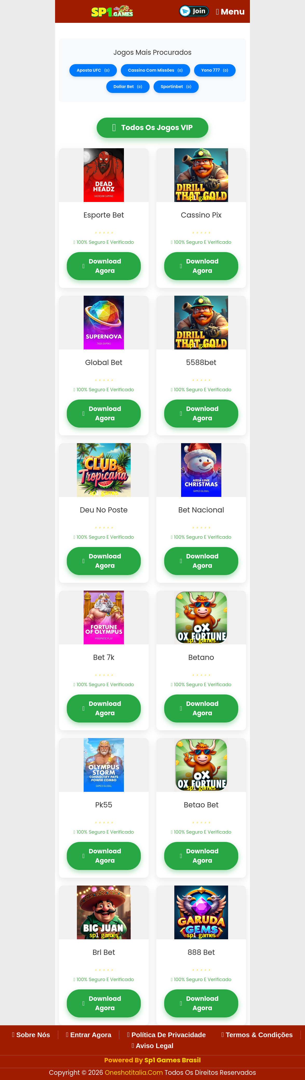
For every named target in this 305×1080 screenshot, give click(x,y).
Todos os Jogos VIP (152, 128)
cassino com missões (155, 70)
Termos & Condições (257, 1035)
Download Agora (101, 266)
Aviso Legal (153, 1046)
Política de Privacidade (166, 1035)
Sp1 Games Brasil (172, 1060)
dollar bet (128, 87)
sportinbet (176, 87)
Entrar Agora (88, 1035)
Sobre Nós (31, 1035)
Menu (230, 11)
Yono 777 (214, 70)
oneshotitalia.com (134, 1072)
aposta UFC (93, 70)
